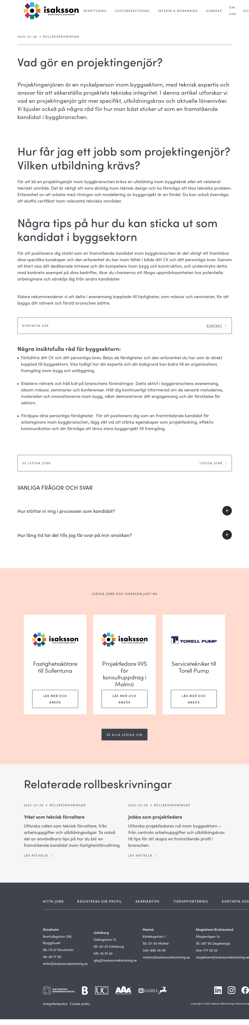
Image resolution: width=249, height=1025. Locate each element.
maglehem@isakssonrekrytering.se (222, 957)
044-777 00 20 (207, 950)
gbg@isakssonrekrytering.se (115, 960)
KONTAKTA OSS (235, 901)
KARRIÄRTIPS (147, 901)
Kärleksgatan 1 (154, 936)
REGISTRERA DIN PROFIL (99, 901)
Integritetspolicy (55, 1003)
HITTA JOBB (53, 901)
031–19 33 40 (103, 953)
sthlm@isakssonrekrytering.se (65, 963)
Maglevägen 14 (208, 936)
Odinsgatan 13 (105, 939)
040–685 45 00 (154, 950)
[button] (95, 11)
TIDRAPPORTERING (190, 901)
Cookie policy (80, 1003)
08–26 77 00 (52, 956)
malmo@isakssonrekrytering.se (166, 957)
